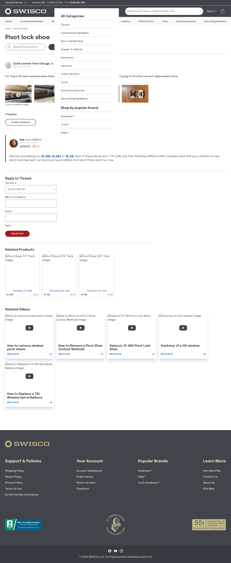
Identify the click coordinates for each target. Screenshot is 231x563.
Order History (85, 477)
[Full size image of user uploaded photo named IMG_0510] (47, 94)
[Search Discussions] (28, 47)
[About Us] (75, 11)
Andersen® (145, 471)
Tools (165, 21)
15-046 (46, 156)
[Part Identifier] (93, 11)
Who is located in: (15, 197)
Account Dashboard (89, 471)
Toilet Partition (146, 21)
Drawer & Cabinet (84, 21)
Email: (8, 211)
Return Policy (13, 477)
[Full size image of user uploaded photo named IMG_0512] (106, 94)
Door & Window (59, 21)
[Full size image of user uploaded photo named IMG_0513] (135, 94)
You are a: (11, 183)
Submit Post (17, 234)
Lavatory (125, 21)
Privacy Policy (14, 482)
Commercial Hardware (31, 21)
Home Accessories (186, 21)
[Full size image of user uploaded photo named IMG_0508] (18, 94)
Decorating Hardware (215, 21)
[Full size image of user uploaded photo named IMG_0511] (76, 94)
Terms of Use (13, 488)
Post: (8, 226)
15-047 (56, 156)
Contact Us (210, 477)
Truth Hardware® (149, 482)
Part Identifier (212, 471)
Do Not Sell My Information (22, 494)
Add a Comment (20, 122)
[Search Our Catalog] (159, 11)
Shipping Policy (14, 471)
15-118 (69, 156)
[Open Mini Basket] (223, 11)
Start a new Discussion (66, 47)
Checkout (83, 488)
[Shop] (59, 11)
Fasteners (107, 21)
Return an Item (86, 482)
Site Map (208, 488)
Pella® (142, 477)
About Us (209, 482)
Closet (8, 21)
